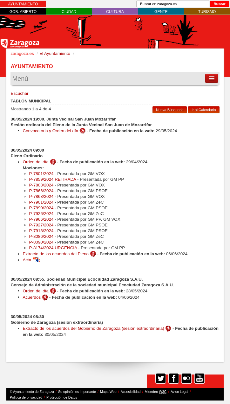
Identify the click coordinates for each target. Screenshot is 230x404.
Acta (31, 259)
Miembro (155, 392)
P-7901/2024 (41, 202)
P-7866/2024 (41, 190)
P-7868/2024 (41, 196)
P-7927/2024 (41, 225)
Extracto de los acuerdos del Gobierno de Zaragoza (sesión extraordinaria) (93, 328)
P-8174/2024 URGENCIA (53, 247)
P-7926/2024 (41, 213)
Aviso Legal (179, 392)
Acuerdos (32, 297)
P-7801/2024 (41, 173)
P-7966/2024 (41, 219)
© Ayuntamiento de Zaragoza (32, 392)
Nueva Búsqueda (169, 110)
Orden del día (35, 162)
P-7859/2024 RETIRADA (52, 179)
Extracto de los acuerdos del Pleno (56, 253)
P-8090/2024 (41, 242)
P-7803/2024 (41, 185)
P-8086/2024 (41, 236)
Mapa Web (108, 392)
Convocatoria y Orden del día (50, 130)
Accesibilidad (131, 392)
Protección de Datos (61, 397)
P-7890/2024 (41, 207)
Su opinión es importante (77, 392)
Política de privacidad (26, 397)
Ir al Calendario (204, 110)
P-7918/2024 (41, 230)
